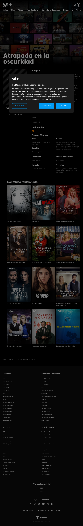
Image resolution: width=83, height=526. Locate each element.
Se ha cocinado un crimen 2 (41, 262)
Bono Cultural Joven (47, 438)
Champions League (8, 435)
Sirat (43, 387)
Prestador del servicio (28, 510)
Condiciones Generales (48, 444)
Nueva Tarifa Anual (47, 465)
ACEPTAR (63, 106)
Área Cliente (45, 441)
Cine (13, 10)
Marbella (44, 405)
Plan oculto (35, 221)
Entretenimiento (7, 420)
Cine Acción (6, 390)
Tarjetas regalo (46, 468)
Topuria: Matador (8, 459)
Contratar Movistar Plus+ (49, 456)
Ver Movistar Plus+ (47, 432)
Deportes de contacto (9, 462)
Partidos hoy (6, 474)
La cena (44, 381)
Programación (46, 474)
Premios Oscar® (46, 408)
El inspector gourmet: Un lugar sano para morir (66, 304)
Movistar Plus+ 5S (47, 447)
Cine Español (6, 384)
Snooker (5, 468)
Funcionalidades (46, 435)
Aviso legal (41, 510)
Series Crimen (7, 414)
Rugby (4, 456)
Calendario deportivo (50, 10)
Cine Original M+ (7, 381)
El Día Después (7, 444)
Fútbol (20, 10)
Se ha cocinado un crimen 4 (16, 262)
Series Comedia (7, 411)
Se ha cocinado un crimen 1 (65, 262)
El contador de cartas (39, 346)
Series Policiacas (7, 408)
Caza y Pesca (45, 420)
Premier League (7, 441)
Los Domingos (45, 378)
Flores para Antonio (47, 390)
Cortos (4, 393)
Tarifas (43, 459)
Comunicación (46, 471)
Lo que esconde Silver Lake (65, 346)
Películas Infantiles (8, 396)
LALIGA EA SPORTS (8, 438)
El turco (44, 399)
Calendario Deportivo (9, 471)
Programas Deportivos (48, 417)
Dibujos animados (47, 414)
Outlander (45, 393)
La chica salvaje (37, 303)
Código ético (45, 450)
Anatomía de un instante (49, 396)
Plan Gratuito (32, 10)
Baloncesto (68, 10)
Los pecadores (46, 384)
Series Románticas (8, 405)
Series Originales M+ (8, 402)
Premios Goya (45, 411)
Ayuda (41, 489)
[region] (41, 93)
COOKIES (58, 510)
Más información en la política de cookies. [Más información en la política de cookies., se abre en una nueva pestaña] (35, 99)
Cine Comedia (7, 387)
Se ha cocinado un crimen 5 (66, 221)
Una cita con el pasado (15, 303)
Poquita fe (45, 402)
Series (5, 10)
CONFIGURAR (19, 106)
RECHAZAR (46, 106)
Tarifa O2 (44, 462)
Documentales (7, 417)
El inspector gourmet (14, 346)
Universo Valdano (8, 447)
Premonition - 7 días (14, 221)
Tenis (78, 10)
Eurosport (5, 465)
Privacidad (50, 510)
